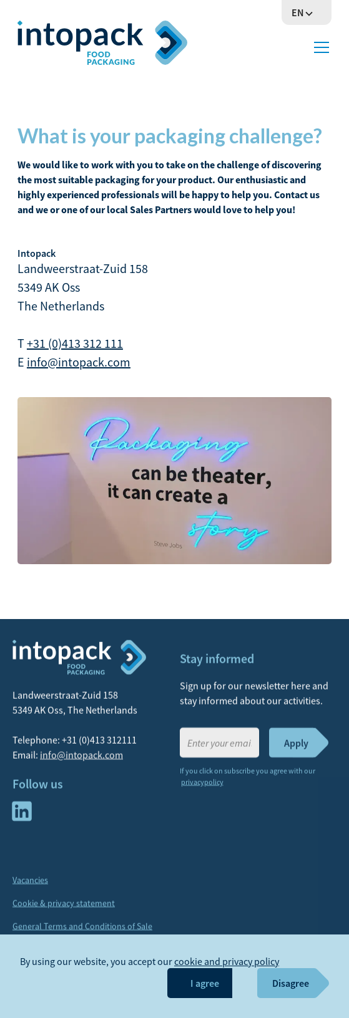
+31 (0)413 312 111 (75, 343)
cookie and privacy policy (226, 961)
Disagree (290, 983)
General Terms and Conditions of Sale (82, 931)
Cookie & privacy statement (63, 908)
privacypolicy (202, 787)
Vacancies (30, 885)
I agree (204, 983)
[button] (307, 12)
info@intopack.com (78, 362)
